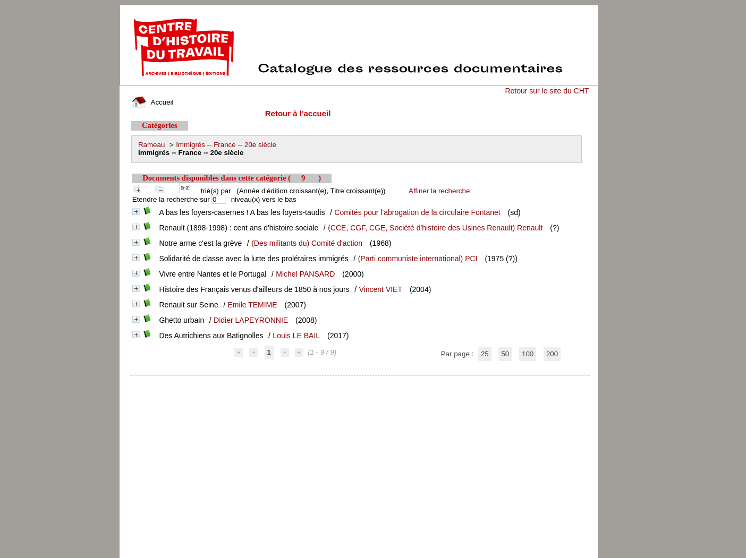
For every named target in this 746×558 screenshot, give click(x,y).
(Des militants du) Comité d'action (306, 243)
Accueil (152, 102)
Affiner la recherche (439, 191)
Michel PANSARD (305, 274)
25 (485, 354)
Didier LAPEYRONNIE (251, 320)
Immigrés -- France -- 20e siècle (226, 145)
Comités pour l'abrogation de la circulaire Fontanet (417, 212)
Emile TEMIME (252, 305)
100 (527, 354)
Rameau (151, 145)
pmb (360, 383)
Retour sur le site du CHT (547, 91)
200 (552, 354)
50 (505, 354)
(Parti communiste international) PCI (418, 258)
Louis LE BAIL (296, 335)
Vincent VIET (380, 289)
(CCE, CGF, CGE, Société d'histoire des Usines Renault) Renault (435, 228)
